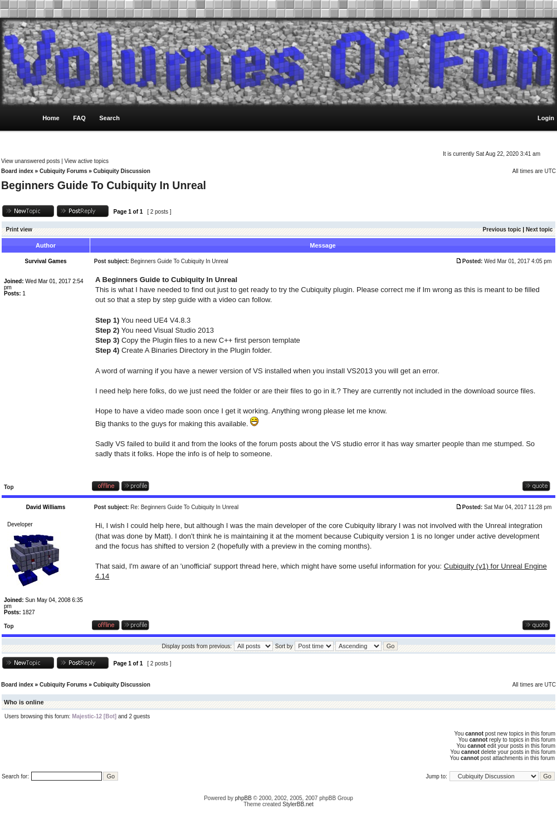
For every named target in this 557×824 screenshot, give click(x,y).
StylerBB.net (298, 804)
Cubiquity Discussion (122, 171)
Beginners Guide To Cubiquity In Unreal (103, 185)
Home (51, 118)
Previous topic (502, 229)
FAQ (79, 118)
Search (109, 118)
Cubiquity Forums (63, 171)
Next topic (539, 229)
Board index (17, 171)
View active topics (87, 161)
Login (546, 118)
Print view (19, 229)
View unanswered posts (30, 161)
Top (9, 487)
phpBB (243, 798)
